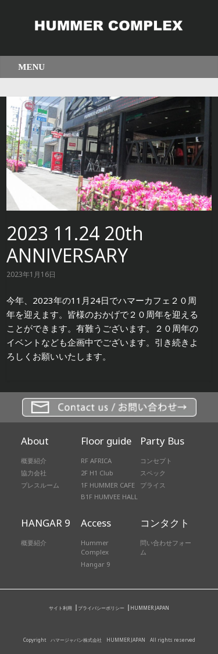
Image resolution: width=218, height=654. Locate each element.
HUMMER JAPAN (149, 608)
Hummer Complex (95, 547)
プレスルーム (40, 485)
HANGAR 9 (45, 522)
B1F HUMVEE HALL (109, 496)
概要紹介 (34, 460)
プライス (153, 485)
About (35, 440)
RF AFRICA (96, 460)
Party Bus (162, 440)
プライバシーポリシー (101, 608)
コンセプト (156, 460)
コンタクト (165, 522)
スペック (153, 472)
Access (96, 522)
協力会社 (34, 472)
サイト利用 (60, 608)
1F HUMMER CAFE (108, 485)
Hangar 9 (95, 564)
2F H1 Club (97, 472)
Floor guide (106, 440)
